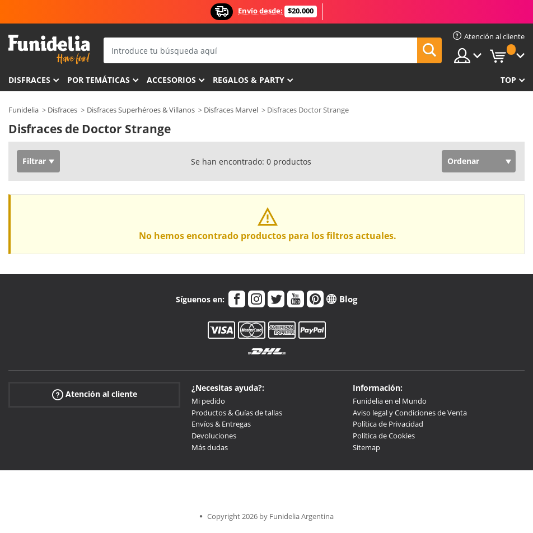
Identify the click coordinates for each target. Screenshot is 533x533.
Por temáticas (98, 79)
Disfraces (29, 79)
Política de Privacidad (388, 424)
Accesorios (171, 79)
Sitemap (366, 447)
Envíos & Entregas (221, 424)
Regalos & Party (248, 79)
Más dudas (209, 447)
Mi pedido (208, 401)
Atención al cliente (94, 394)
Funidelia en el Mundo (390, 401)
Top (508, 79)
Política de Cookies (384, 436)
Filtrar (34, 161)
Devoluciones (213, 436)
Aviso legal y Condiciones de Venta (410, 413)
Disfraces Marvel (231, 110)
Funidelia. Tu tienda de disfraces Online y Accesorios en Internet (49, 49)
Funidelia (23, 110)
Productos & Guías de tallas (236, 413)
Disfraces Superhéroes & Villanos (141, 110)
